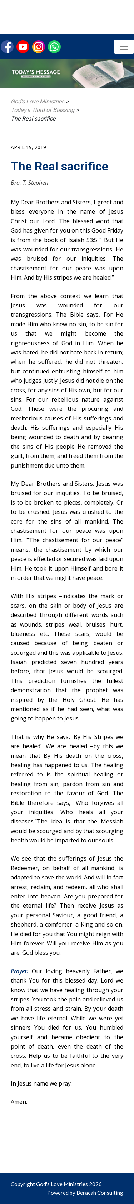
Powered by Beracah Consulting (85, 1192)
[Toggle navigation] (124, 47)
